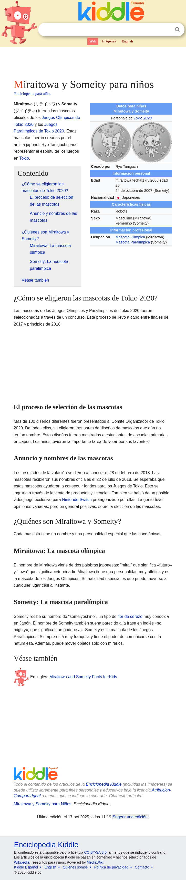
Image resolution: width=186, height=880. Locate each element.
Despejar (166, 29)
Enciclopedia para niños (32, 94)
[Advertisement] (93, 61)
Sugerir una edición (130, 817)
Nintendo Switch (77, 499)
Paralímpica (140, 242)
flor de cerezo (130, 616)
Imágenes (109, 41)
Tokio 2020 (143, 118)
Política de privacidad (111, 867)
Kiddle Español (26, 867)
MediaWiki (95, 862)
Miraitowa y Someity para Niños (42, 804)
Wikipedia (22, 862)
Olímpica (137, 237)
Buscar (177, 29)
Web (93, 41)
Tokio (24, 158)
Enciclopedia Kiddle (104, 784)
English (127, 41)
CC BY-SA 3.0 (95, 852)
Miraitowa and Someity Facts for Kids (83, 677)
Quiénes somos (75, 867)
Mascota (122, 237)
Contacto (142, 867)
